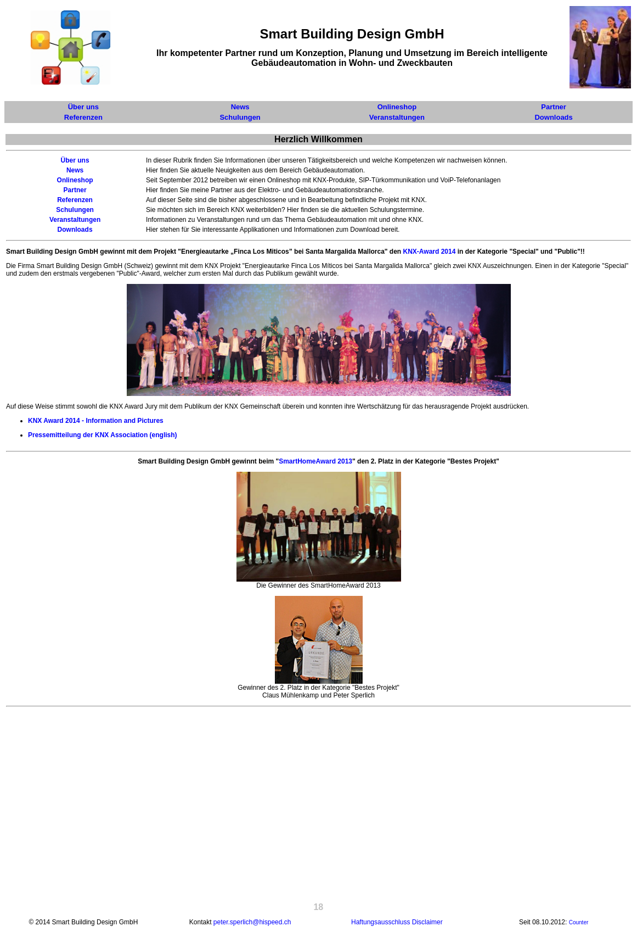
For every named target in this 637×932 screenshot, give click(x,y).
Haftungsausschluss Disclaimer (397, 922)
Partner (75, 190)
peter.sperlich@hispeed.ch (252, 922)
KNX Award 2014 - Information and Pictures (96, 421)
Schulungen (75, 210)
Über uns (75, 160)
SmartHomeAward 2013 (315, 461)
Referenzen (75, 200)
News (74, 170)
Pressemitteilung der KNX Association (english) (102, 435)
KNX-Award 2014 (429, 251)
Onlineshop (75, 180)
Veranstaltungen (74, 220)
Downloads (75, 229)
